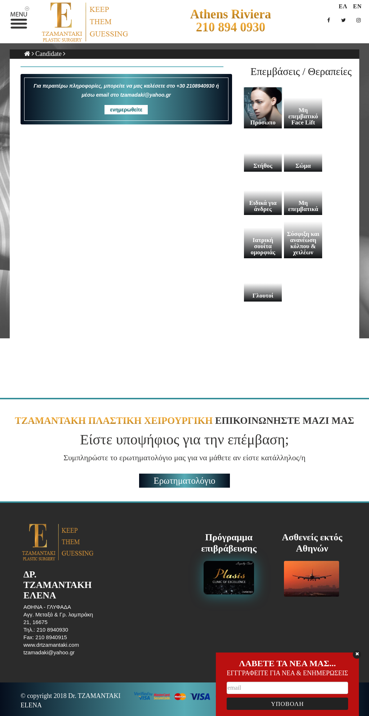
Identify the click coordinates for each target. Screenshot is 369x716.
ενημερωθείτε (126, 110)
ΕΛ (343, 6)
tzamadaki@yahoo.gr (49, 652)
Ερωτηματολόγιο (184, 481)
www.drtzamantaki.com (51, 645)
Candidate (48, 53)
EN (357, 6)
